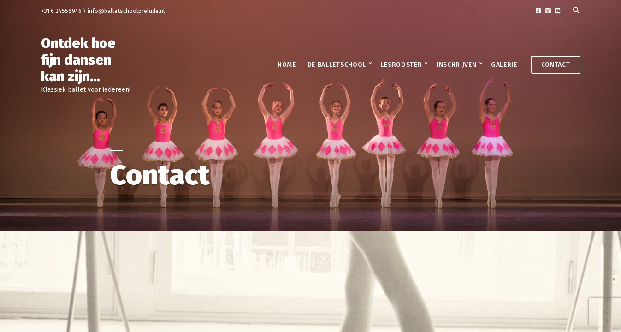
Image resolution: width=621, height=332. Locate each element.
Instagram (548, 11)
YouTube (558, 11)
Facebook (538, 11)
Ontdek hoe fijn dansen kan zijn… (78, 60)
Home (287, 65)
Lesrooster (401, 65)
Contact (555, 65)
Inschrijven (457, 65)
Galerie (504, 65)
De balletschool (337, 65)
